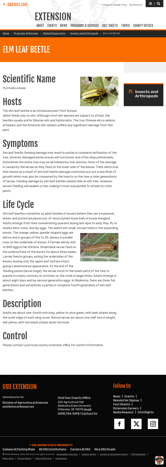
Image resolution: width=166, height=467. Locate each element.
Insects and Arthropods (84, 33)
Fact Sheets (121, 404)
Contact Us (89, 413)
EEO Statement (139, 454)
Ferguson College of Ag (114, 4)
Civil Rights (146, 412)
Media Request (123, 412)
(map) (87, 409)
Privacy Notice (24, 458)
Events (129, 396)
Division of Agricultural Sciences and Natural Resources (25, 404)
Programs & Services (26, 33)
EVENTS (52, 26)
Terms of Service (43, 458)
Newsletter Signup (126, 400)
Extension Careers (126, 408)
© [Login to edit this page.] (3, 454)
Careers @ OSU (80, 449)
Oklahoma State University (51, 445)
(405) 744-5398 (69, 413)
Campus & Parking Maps (18, 449)
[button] (154, 3)
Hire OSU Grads (104, 449)
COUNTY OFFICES (143, 26)
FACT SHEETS (110, 26)
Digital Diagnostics (54, 33)
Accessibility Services (67, 454)
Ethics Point (8, 458)
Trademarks (61, 458)
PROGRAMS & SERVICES (85, 26)
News (63, 26)
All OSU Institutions (52, 449)
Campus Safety (89, 454)
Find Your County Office (74, 397)
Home (6, 33)
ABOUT (40, 26)
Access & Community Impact (114, 454)
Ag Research (136, 4)
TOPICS (125, 26)
